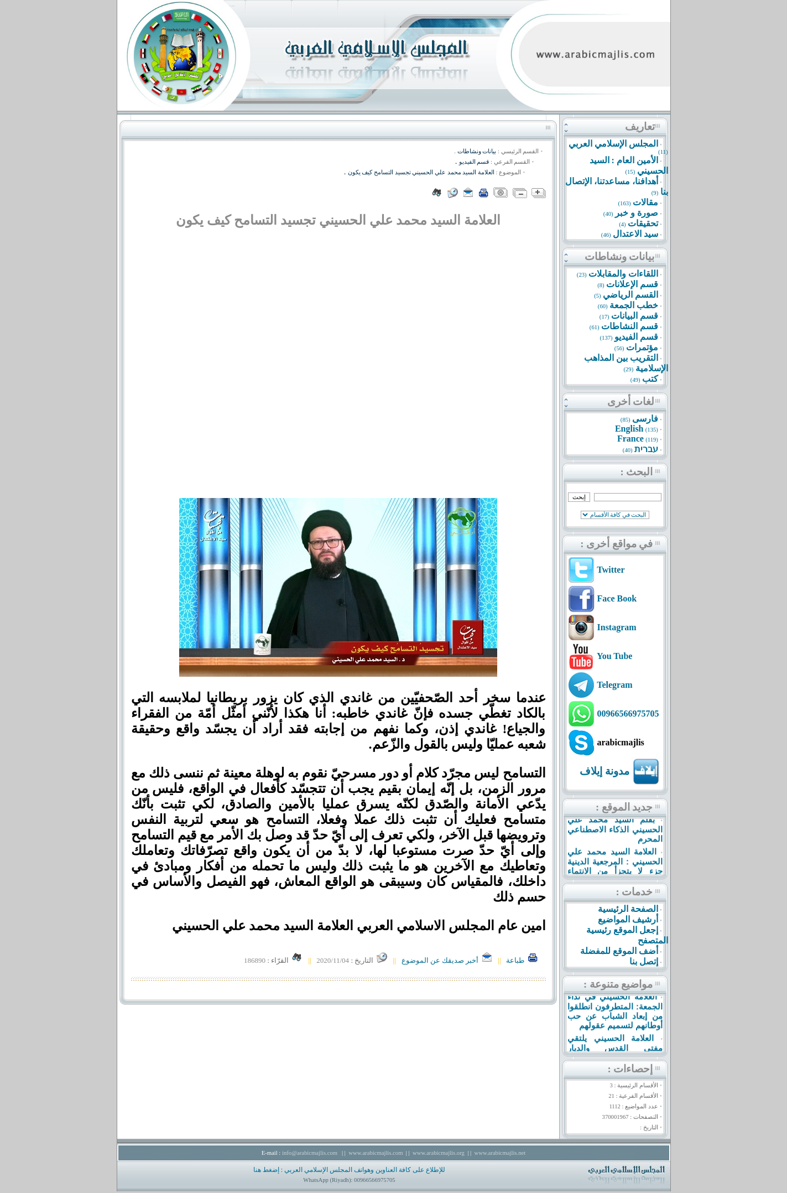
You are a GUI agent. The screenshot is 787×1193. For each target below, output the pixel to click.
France (630, 438)
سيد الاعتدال (635, 233)
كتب (650, 378)
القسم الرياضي (630, 294)
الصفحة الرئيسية (628, 909)
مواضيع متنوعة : (618, 984)
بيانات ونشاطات (620, 256)
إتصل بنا (643, 961)
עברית (646, 449)
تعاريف (640, 126)
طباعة (522, 960)
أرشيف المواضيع (628, 919)
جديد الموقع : (624, 807)
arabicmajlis (620, 742)
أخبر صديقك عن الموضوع (447, 960)
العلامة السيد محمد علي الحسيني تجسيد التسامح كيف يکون (421, 172)
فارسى (645, 418)
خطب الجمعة (633, 305)
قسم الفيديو (636, 336)
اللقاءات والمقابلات (623, 273)
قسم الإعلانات (632, 284)
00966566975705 (628, 713)
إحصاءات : (630, 1069)
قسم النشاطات (629, 326)
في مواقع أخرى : (616, 543)
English (629, 428)
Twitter (610, 569)
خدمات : (634, 892)
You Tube (615, 656)
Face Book (617, 598)
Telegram (614, 684)
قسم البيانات (634, 315)
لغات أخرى (631, 401)
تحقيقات (643, 223)
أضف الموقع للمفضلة (619, 951)
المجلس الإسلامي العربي (613, 143)
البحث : (637, 472)
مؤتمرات (642, 347)
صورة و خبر (636, 212)
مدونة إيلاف (604, 771)
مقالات (645, 202)
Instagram (617, 627)
